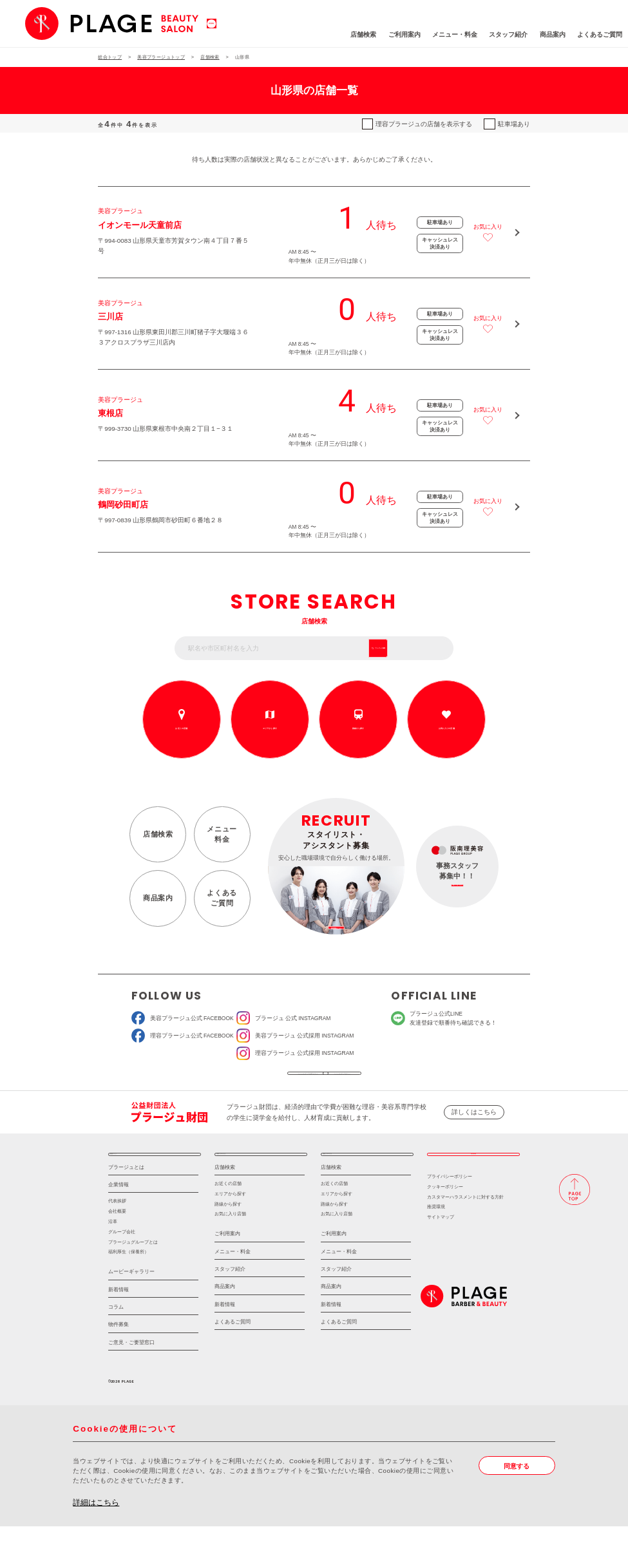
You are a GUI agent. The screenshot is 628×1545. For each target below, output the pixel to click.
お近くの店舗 (181, 728)
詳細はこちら (96, 1521)
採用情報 (473, 1168)
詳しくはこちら (474, 1121)
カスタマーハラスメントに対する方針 (465, 1215)
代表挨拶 (117, 1220)
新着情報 (118, 1308)
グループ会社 (121, 1250)
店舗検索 (309, 34)
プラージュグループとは (133, 1261)
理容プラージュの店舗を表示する (424, 124)
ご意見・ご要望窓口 (131, 1361)
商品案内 (498, 34)
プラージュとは (126, 1186)
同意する (516, 1484)
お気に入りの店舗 (446, 728)
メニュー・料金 (400, 34)
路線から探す (358, 728)
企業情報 (118, 1204)
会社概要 (117, 1230)
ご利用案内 (350, 34)
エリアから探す (270, 728)
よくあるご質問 (544, 34)
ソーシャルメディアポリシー (374, 1078)
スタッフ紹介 (454, 34)
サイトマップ (440, 1236)
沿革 (112, 1240)
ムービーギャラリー (131, 1291)
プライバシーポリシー (449, 1195)
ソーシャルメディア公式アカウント (254, 1078)
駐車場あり (514, 124)
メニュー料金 (222, 834)
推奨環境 (436, 1226)
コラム (116, 1326)
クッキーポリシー (445, 1205)
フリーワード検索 (416, 648)
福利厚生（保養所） (128, 1271)
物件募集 (118, 1344)
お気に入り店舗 (230, 1233)
